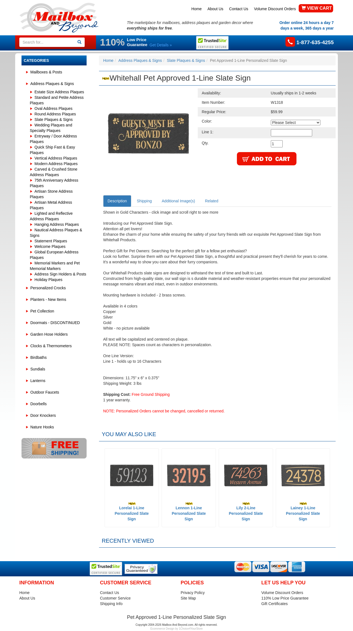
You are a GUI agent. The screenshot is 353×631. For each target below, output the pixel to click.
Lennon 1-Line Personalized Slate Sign (189, 511)
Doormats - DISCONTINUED (55, 322)
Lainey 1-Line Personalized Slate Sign (303, 511)
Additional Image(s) (178, 201)
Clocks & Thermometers (51, 346)
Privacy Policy (193, 592)
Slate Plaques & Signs (53, 119)
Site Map (188, 598)
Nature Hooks (42, 427)
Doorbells (38, 404)
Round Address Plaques (55, 114)
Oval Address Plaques (53, 108)
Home (196, 9)
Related (211, 201)
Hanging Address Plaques (56, 224)
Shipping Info (111, 603)
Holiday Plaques (48, 279)
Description (117, 201)
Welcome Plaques (50, 246)
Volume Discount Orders (275, 9)
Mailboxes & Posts (46, 72)
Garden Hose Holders (49, 334)
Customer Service (115, 598)
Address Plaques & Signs (52, 83)
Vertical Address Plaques (55, 158)
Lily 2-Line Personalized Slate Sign (246, 511)
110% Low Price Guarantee (285, 598)
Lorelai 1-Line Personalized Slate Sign (132, 511)
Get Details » (160, 45)
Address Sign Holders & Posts (60, 274)
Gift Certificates (274, 603)
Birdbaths (38, 357)
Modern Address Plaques (55, 163)
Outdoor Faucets (44, 392)
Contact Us (238, 9)
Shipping (144, 201)
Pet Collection (42, 311)
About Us (215, 9)
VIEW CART (316, 8)
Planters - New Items (48, 299)
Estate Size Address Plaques (59, 92)
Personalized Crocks (48, 288)
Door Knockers (43, 415)
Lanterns (37, 380)
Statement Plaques (50, 241)
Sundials (37, 369)
